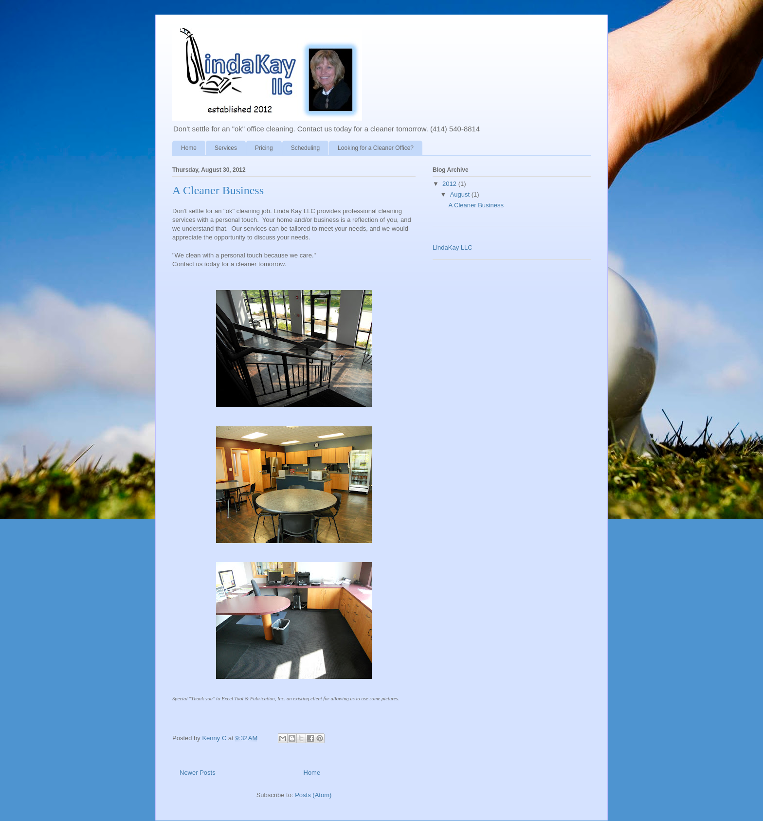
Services (226, 148)
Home (189, 148)
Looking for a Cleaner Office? (376, 148)
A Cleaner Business (218, 190)
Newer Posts (198, 772)
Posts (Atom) (313, 795)
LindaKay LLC (452, 247)
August (461, 194)
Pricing (264, 148)
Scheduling (305, 148)
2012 (450, 183)
